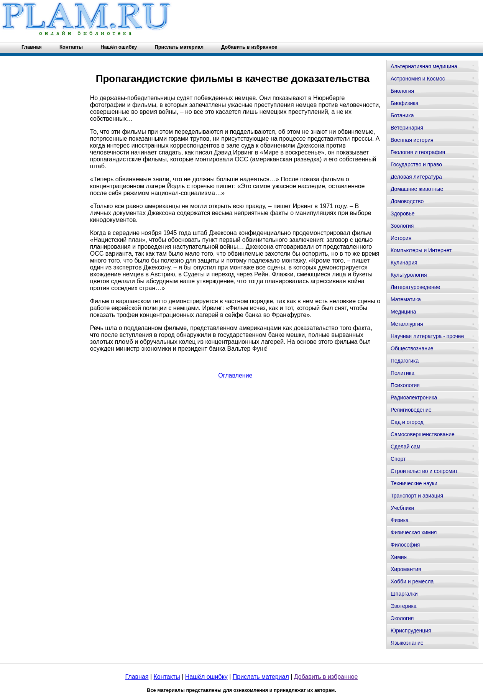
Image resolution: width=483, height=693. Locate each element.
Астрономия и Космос (418, 79)
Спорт (398, 459)
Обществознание (412, 348)
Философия (405, 545)
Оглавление (235, 375)
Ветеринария (407, 128)
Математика (406, 299)
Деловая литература (416, 177)
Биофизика (405, 103)
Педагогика (405, 361)
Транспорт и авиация (417, 496)
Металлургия (407, 324)
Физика (400, 520)
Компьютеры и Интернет (421, 250)
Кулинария (404, 262)
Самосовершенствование (423, 434)
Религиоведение (411, 410)
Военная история (412, 140)
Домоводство (407, 201)
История (401, 238)
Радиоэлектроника (414, 397)
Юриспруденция (411, 630)
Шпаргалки (404, 594)
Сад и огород (407, 422)
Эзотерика (404, 606)
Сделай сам (406, 446)
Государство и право (416, 164)
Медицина (403, 312)
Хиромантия (406, 569)
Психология (405, 385)
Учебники (402, 508)
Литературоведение (415, 287)
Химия (399, 557)
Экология (402, 618)
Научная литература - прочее (427, 336)
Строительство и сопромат (424, 471)
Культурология (409, 275)
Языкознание (407, 643)
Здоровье (403, 213)
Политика (402, 373)
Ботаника (402, 115)
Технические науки (414, 483)
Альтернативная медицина (424, 66)
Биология (402, 91)
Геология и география (418, 152)
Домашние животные (417, 189)
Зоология (402, 226)
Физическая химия (414, 532)
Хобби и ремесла (412, 581)
